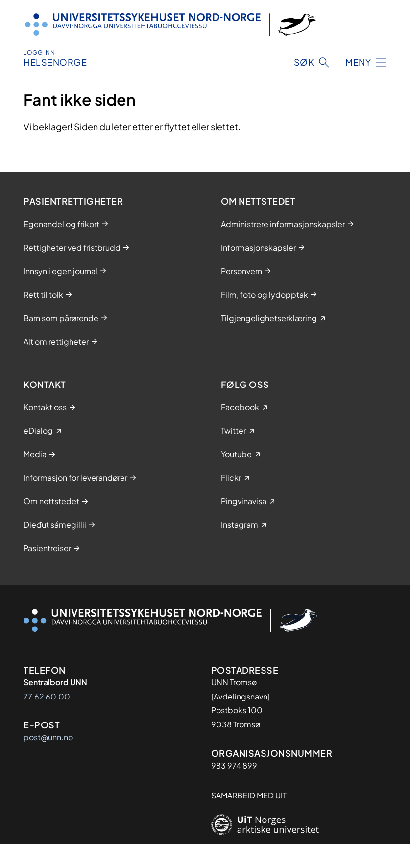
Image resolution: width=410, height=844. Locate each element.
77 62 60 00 (47, 696)
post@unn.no (48, 737)
